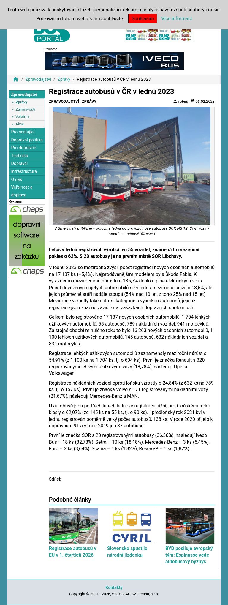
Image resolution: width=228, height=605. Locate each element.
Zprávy (64, 79)
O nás (16, 179)
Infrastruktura (24, 171)
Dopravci (19, 163)
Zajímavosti (25, 109)
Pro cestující (22, 132)
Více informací (176, 18)
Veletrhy (22, 116)
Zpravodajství (38, 79)
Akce (19, 124)
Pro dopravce (23, 147)
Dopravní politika (27, 140)
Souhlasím (143, 18)
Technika (19, 155)
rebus (180, 101)
